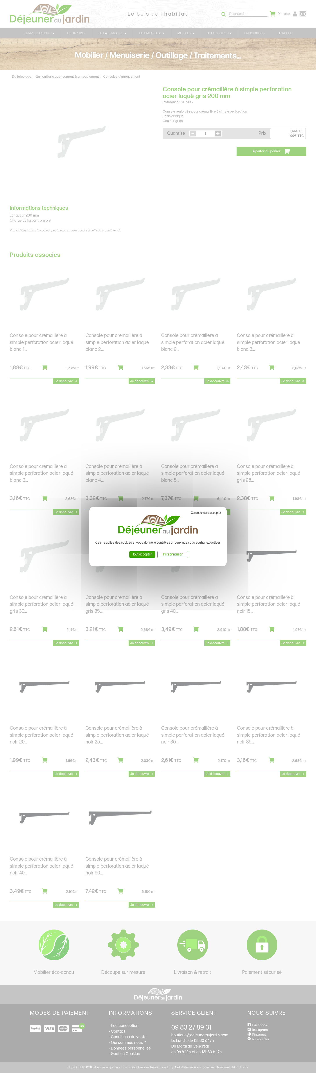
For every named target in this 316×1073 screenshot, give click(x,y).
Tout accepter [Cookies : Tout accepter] (142, 554)
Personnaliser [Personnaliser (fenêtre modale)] (173, 554)
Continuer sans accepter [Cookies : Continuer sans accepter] (206, 513)
